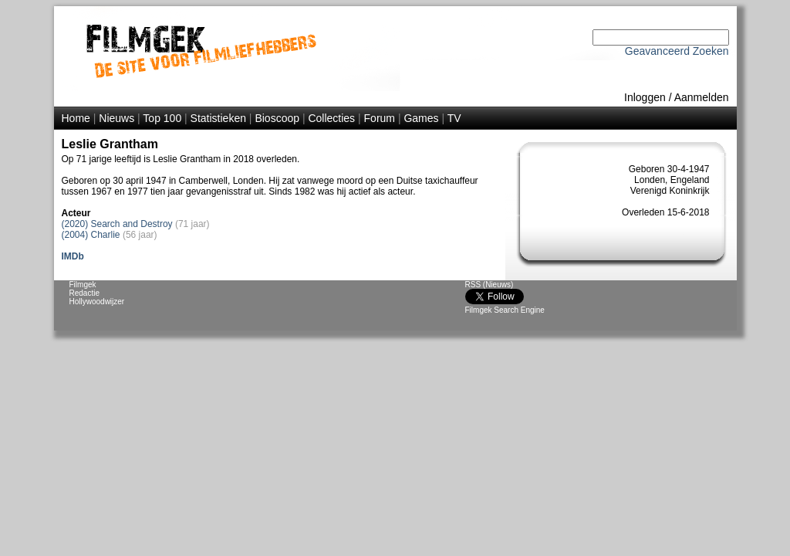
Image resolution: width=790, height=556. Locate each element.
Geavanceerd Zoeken (677, 51)
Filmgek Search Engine (505, 310)
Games (420, 118)
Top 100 (162, 118)
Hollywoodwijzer (97, 301)
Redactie (84, 293)
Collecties (331, 118)
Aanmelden (701, 97)
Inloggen (645, 97)
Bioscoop (277, 118)
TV (454, 118)
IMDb (73, 256)
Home (76, 118)
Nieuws (116, 118)
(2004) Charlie (91, 234)
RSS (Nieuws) (489, 284)
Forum (379, 118)
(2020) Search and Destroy (117, 224)
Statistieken (218, 118)
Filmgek (82, 284)
